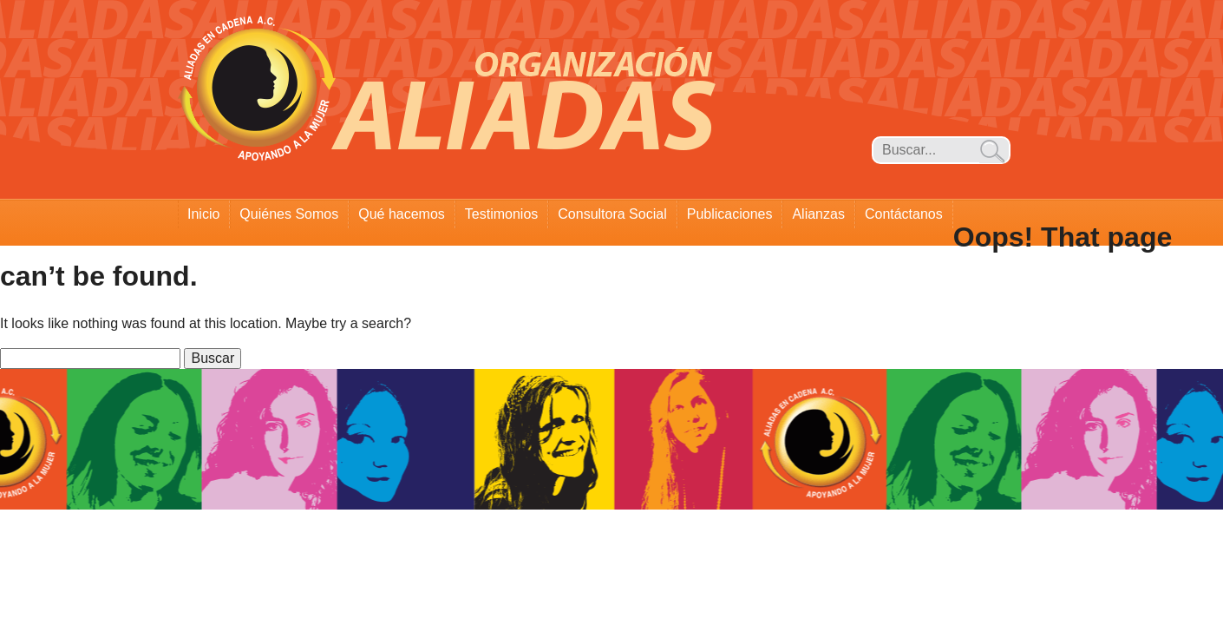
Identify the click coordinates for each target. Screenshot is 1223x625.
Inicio (203, 214)
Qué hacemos (401, 214)
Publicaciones (730, 214)
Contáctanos (904, 214)
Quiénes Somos (288, 214)
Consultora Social (612, 214)
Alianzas (818, 214)
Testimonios (501, 214)
